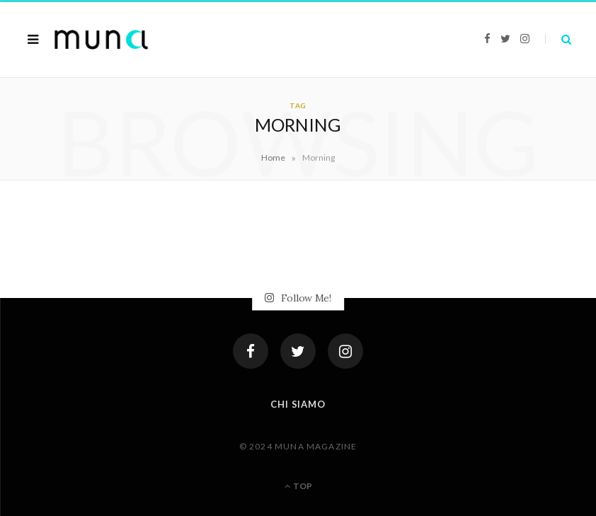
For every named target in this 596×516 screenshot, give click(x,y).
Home (273, 157)
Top (298, 486)
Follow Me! (298, 297)
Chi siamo (298, 404)
